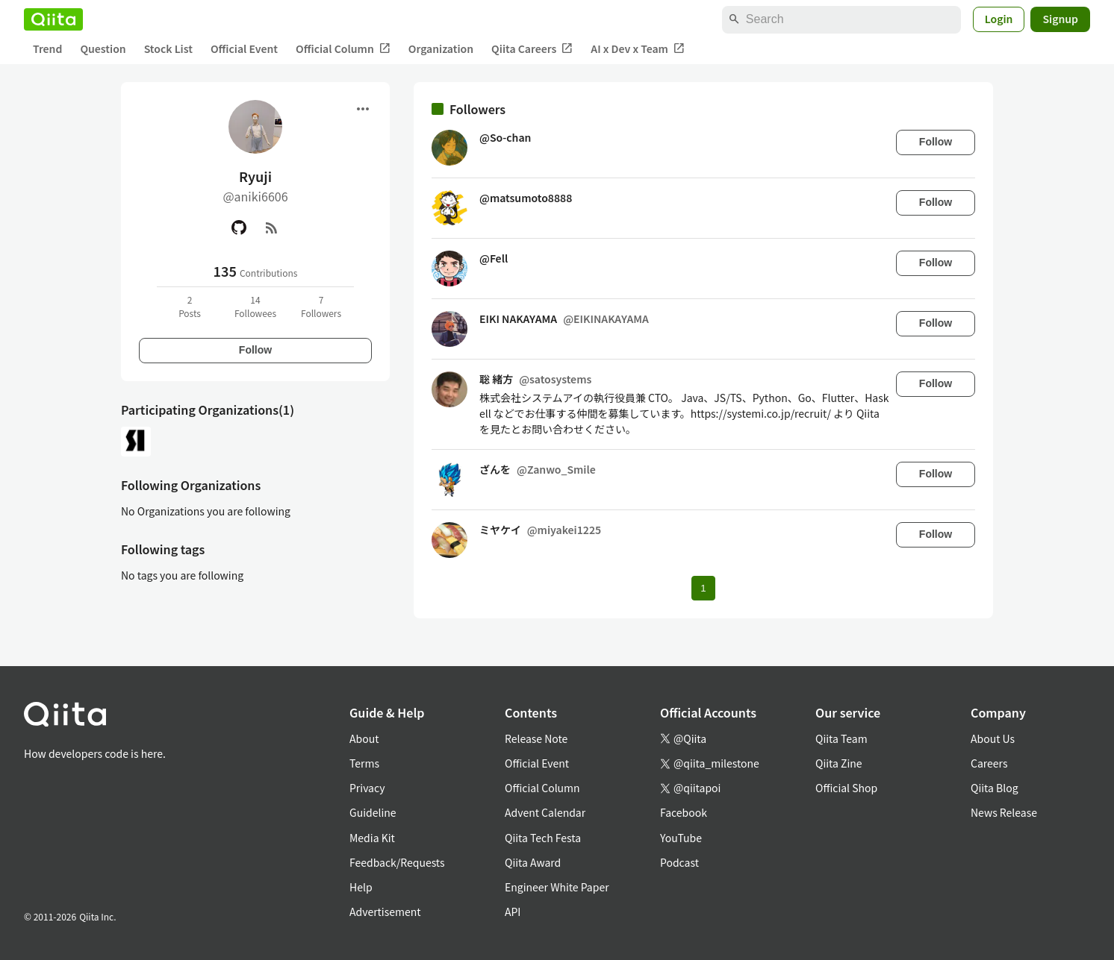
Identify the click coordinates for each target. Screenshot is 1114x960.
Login (999, 18)
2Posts (189, 306)
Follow (255, 350)
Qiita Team (841, 738)
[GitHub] (239, 227)
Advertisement (385, 911)
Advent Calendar (545, 812)
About (364, 738)
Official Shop (846, 787)
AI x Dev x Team (638, 49)
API (512, 911)
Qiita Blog (994, 787)
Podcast (679, 862)
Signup (1060, 18)
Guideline (372, 812)
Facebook (683, 812)
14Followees (255, 306)
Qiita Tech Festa (543, 837)
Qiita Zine (838, 763)
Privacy (367, 787)
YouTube (681, 837)
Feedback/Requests (397, 862)
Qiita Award (533, 862)
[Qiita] (53, 19)
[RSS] (271, 227)
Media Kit (372, 837)
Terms (364, 763)
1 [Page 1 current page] (703, 588)
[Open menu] (363, 109)
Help (361, 886)
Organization (440, 48)
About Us (993, 738)
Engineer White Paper (557, 886)
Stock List (168, 48)
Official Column (343, 49)
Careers (989, 763)
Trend (47, 48)
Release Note (536, 738)
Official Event (244, 48)
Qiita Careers (532, 49)
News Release (1004, 812)
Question (102, 48)
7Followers (321, 306)
